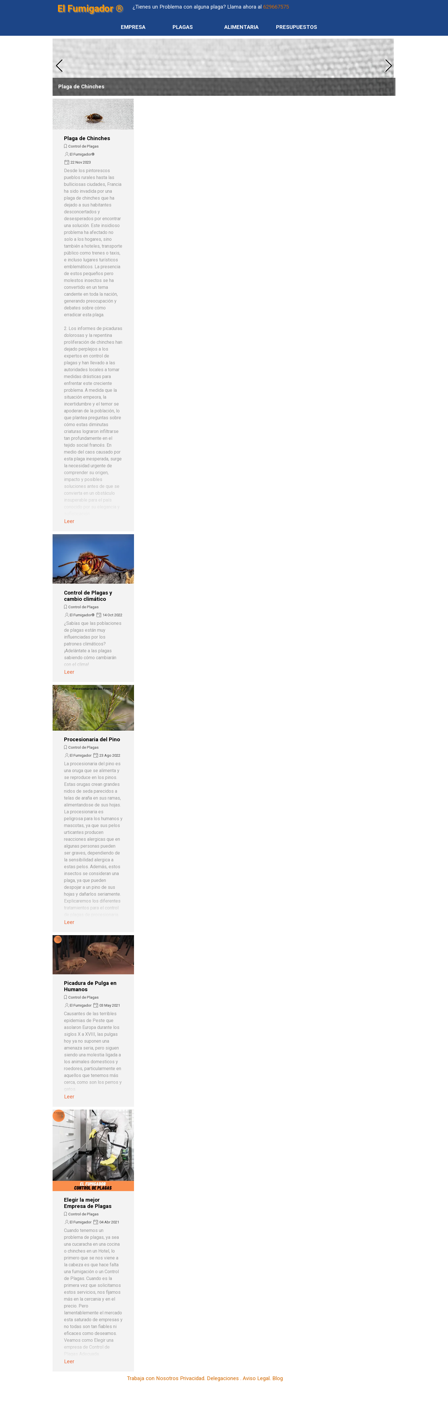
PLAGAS (183, 27)
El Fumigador (80, 755)
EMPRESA (133, 27)
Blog (277, 1378)
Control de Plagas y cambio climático (88, 596)
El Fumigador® (82, 154)
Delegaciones (223, 1378)
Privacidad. (192, 1378)
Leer (69, 521)
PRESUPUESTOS (296, 27)
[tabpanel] (245, 7)
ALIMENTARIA (241, 27)
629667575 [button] (276, 7)
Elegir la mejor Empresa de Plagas (87, 1203)
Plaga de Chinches (81, 87)
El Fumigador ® (90, 8)
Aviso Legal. (257, 1378)
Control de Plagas (83, 146)
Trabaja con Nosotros (153, 1378)
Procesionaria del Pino (92, 739)
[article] (224, 67)
